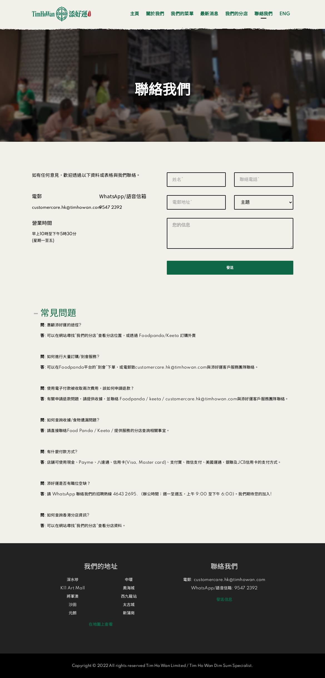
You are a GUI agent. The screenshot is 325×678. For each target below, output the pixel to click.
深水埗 (73, 580)
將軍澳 (73, 596)
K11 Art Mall (72, 588)
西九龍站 (129, 596)
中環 (129, 580)
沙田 (73, 605)
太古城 (129, 605)
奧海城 (129, 588)
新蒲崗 (129, 613)
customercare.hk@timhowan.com (230, 580)
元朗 (73, 613)
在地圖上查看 (101, 624)
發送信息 (224, 599)
